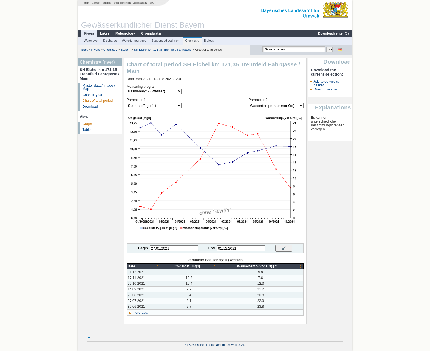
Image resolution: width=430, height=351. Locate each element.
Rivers (89, 33)
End (211, 248)
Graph (87, 124)
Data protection (122, 2)
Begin (143, 248)
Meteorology (125, 33)
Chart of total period (98, 101)
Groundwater (151, 33)
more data (140, 313)
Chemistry (192, 40)
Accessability (140, 2)
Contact (96, 2)
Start (86, 2)
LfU (152, 2)
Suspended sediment (165, 40)
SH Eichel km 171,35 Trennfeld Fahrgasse (162, 49)
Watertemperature (134, 40)
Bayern (125, 49)
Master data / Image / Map (99, 87)
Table (87, 130)
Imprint (107, 2)
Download (90, 107)
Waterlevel (91, 40)
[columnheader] (143, 266)
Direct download (325, 89)
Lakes (104, 33)
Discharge (110, 40)
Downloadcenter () (333, 33)
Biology (209, 40)
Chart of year (93, 95)
